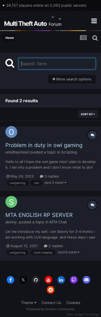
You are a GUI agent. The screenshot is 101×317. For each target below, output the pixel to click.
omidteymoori (17, 152)
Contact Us (51, 302)
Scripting (69, 152)
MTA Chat (58, 222)
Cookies (73, 302)
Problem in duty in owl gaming (43, 145)
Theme (28, 302)
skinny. (11, 222)
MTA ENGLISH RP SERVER (39, 215)
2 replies (53, 246)
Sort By (88, 114)
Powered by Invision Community (50, 309)
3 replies (49, 176)
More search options (72, 79)
